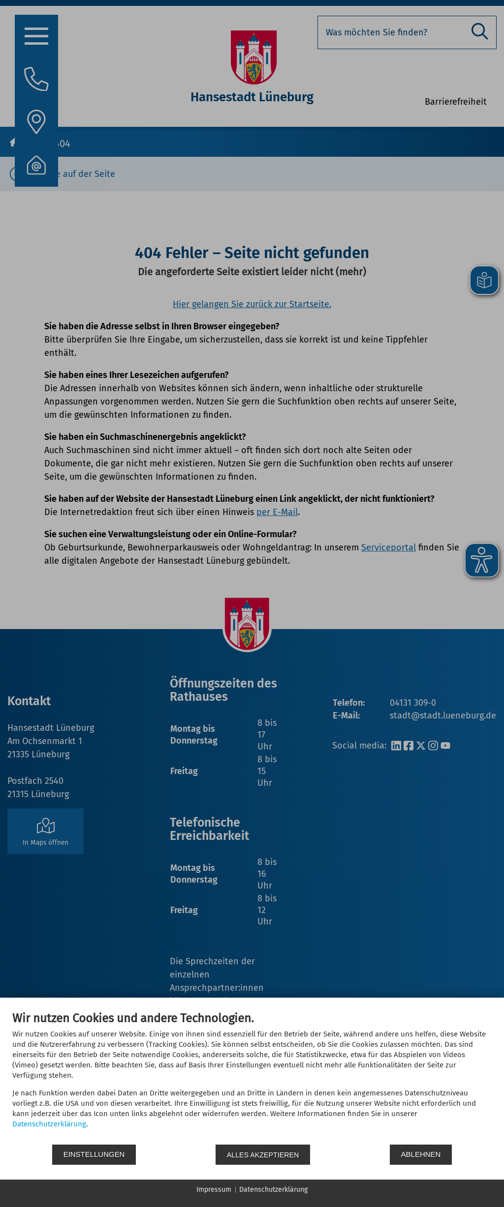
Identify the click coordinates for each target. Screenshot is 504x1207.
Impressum (213, 1189)
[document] (252, 1077)
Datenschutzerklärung (49, 1124)
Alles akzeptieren (263, 1154)
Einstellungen (94, 1154)
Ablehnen (421, 1154)
